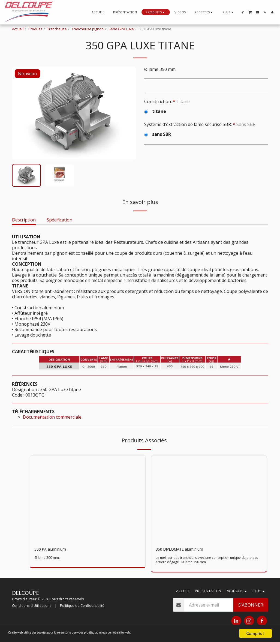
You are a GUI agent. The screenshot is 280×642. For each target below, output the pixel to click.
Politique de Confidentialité (82, 606)
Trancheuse (57, 28)
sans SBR (157, 134)
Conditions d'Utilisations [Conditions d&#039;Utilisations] (32, 606)
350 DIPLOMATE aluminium (184, 550)
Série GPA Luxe (121, 28)
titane (155, 111)
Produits (35, 28)
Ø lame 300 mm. (47, 558)
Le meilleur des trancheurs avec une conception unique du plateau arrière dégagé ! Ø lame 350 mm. (204, 560)
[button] (204, 12)
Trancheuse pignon (88, 28)
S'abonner (250, 606)
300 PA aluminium (52, 550)
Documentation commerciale (52, 417)
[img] (87, 498)
